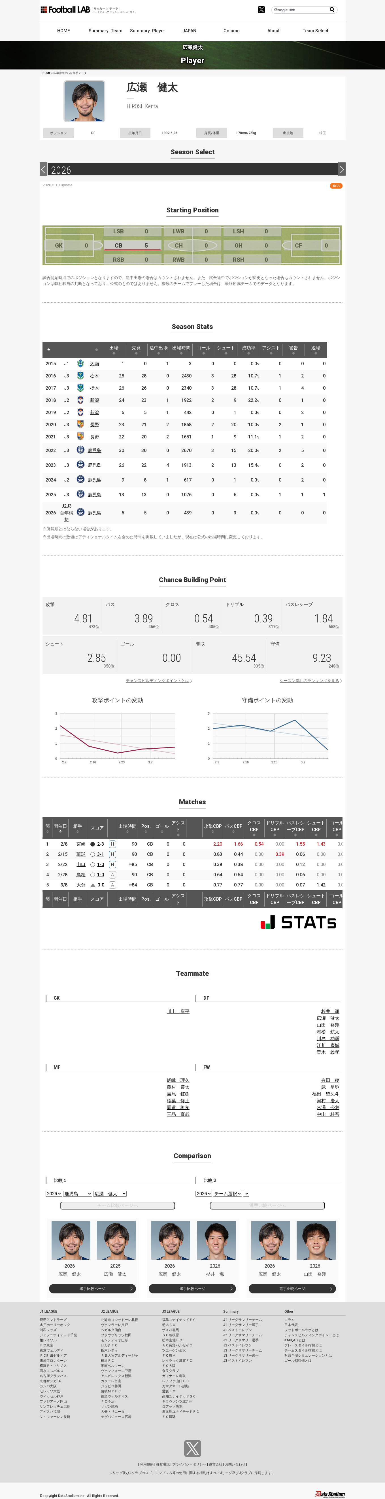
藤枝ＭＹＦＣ (111, 1391)
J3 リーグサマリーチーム (242, 1350)
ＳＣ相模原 (170, 1335)
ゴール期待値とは (298, 1361)
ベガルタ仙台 (111, 1330)
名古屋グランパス (53, 1376)
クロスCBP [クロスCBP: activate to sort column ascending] (254, 828)
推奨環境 (163, 1464)
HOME (63, 30)
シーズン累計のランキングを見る (309, 680)
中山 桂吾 (328, 1114)
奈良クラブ (170, 1371)
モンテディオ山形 (114, 1340)
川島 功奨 (328, 1038)
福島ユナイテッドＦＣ (179, 1320)
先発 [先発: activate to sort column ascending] (139, 350)
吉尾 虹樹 (178, 1094)
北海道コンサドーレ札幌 (119, 1320)
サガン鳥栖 (109, 1407)
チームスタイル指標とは (303, 1350)
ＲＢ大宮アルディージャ (119, 1355)
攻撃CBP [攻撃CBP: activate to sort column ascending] (213, 828)
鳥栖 (81, 874)
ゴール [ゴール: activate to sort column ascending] (210, 350)
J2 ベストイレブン (237, 1345)
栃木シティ (109, 1350)
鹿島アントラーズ (53, 1320)
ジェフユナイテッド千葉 (58, 1335)
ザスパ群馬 (170, 1330)
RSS (336, 186)
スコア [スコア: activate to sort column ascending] (97, 828)
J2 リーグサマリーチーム (242, 1335)
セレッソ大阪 (50, 1391)
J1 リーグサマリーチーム (242, 1320)
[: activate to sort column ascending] (61, 350)
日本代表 (291, 1325)
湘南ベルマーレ (113, 1366)
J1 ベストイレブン (237, 1330)
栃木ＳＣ (169, 1325)
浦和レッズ (48, 1330)
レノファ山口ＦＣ (175, 1381)
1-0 (100, 864)
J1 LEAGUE (48, 1312)
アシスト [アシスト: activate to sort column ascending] (280, 350)
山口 (81, 864)
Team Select (315, 30)
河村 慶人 (328, 1100)
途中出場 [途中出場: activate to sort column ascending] (163, 350)
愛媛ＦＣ (169, 1391)
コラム (289, 1320)
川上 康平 (178, 1011)
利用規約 (147, 1464)
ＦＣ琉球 (169, 1417)
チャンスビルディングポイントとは (157, 680)
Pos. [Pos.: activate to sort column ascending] (146, 828)
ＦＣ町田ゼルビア (53, 1355)
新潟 (95, 400)
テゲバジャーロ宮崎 (116, 1417)
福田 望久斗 (325, 1094)
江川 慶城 (328, 1045)
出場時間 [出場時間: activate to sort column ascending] (187, 350)
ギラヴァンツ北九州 (177, 1401)
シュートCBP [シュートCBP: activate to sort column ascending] (316, 828)
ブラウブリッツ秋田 (116, 1335)
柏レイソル (48, 1340)
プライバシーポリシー (189, 1464)
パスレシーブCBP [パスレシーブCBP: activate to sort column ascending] (295, 828)
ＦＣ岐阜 (169, 1355)
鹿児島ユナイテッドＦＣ (180, 1412)
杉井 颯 (330, 1011)
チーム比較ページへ (117, 1205)
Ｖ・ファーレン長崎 (55, 1417)
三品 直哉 (178, 1114)
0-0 (100, 885)
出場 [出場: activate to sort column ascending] (116, 350)
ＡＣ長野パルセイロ (177, 1345)
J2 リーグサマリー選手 (241, 1340)
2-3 (100, 844)
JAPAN (189, 30)
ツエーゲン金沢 (174, 1350)
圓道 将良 (178, 1107)
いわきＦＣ (109, 1345)
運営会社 (215, 1464)
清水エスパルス (51, 1371)
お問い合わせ (235, 1464)
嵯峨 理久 (178, 1080)
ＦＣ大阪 (169, 1366)
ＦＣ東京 (46, 1345)
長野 (95, 424)
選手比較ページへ (267, 1205)
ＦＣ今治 (107, 1401)
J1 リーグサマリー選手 (241, 1325)
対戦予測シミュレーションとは (308, 1355)
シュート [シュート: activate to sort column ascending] (234, 350)
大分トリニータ (113, 1412)
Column (232, 30)
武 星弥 (330, 1087)
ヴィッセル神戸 (51, 1396)
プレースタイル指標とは (303, 1345)
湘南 (95, 363)
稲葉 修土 (178, 1100)
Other (288, 1312)
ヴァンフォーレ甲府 (116, 1371)
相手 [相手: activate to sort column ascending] (77, 828)
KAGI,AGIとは (294, 1340)
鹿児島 (96, 450)
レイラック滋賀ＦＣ (177, 1361)
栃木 (95, 376)
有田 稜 (330, 1080)
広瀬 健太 (328, 1018)
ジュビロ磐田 (111, 1386)
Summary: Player (147, 30)
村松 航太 (328, 1031)
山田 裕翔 (328, 1025)
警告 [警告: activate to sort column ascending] (304, 350)
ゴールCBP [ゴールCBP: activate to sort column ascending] (337, 828)
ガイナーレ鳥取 (174, 1376)
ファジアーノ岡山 (53, 1401)
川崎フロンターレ (53, 1361)
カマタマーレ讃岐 (175, 1386)
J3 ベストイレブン (237, 1361)
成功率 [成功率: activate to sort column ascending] (257, 350)
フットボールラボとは (301, 1330)
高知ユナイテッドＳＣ (179, 1396)
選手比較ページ (92, 1289)
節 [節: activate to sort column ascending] (47, 828)
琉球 (81, 854)
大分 (81, 885)
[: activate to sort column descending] (48, 350)
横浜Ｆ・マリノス (53, 1366)
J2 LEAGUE (109, 1312)
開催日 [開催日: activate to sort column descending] (60, 828)
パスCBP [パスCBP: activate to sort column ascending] (234, 828)
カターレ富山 (111, 1381)
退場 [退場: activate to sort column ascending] (327, 350)
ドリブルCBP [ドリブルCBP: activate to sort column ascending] (275, 828)
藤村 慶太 (178, 1087)
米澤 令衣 (328, 1107)
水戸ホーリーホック (55, 1325)
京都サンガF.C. (51, 1381)
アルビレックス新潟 (116, 1376)
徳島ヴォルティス (114, 1396)
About (273, 30)
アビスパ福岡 (50, 1412)
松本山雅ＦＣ (172, 1340)
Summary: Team (105, 30)
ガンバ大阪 (48, 1386)
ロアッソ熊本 (172, 1407)
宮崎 (81, 844)
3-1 (100, 854)
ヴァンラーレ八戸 (114, 1325)
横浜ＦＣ (107, 1361)
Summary (231, 1312)
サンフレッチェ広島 (55, 1407)
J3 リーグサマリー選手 (241, 1355)
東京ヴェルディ (51, 1350)
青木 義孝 (328, 1052)
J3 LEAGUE (171, 1312)
